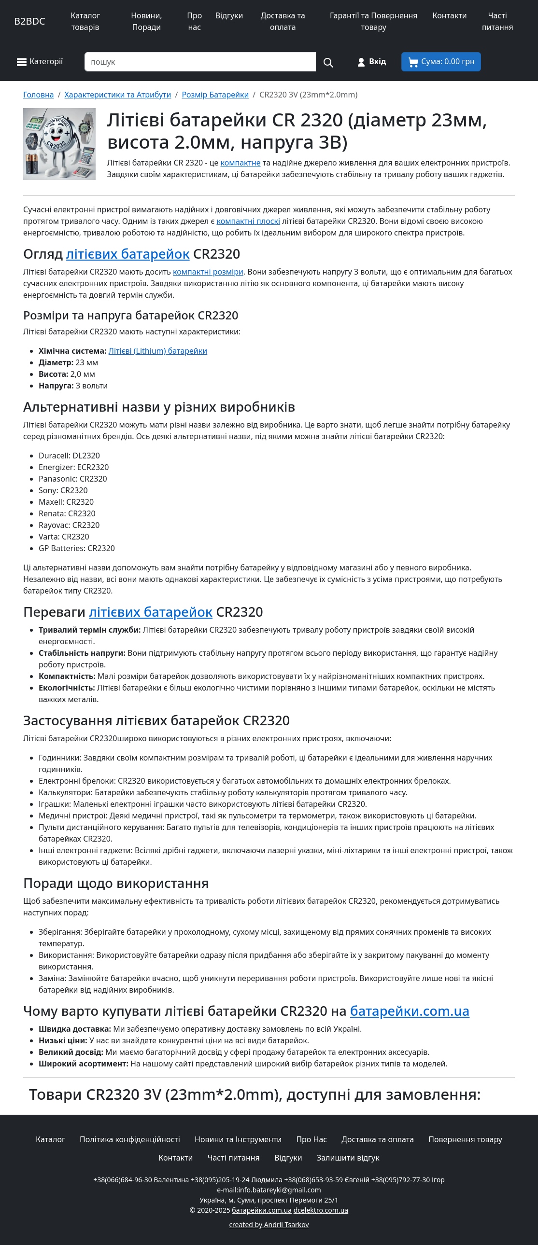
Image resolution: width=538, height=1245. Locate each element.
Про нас (194, 21)
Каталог (50, 1139)
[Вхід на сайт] (370, 61)
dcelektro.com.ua (321, 1210)
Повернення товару (465, 1139)
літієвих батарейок (128, 254)
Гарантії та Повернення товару (374, 21)
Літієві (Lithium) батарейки (158, 351)
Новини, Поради (146, 21)
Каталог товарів (85, 21)
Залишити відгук (348, 1157)
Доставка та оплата (283, 21)
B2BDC (29, 21)
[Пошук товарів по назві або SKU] (200, 61)
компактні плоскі (248, 221)
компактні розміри (208, 271)
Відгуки (229, 15)
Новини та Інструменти (238, 1139)
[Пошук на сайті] (328, 61)
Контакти (450, 15)
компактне (241, 162)
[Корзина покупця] (441, 61)
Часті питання (497, 21)
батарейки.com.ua (409, 1011)
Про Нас (311, 1139)
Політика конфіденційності (130, 1139)
